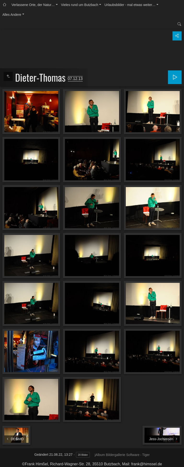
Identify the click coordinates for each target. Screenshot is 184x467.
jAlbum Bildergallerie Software (117, 455)
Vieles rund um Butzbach (79, 5)
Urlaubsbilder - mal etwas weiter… (129, 5)
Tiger (146, 455)
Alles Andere (11, 15)
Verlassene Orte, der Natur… (33, 5)
